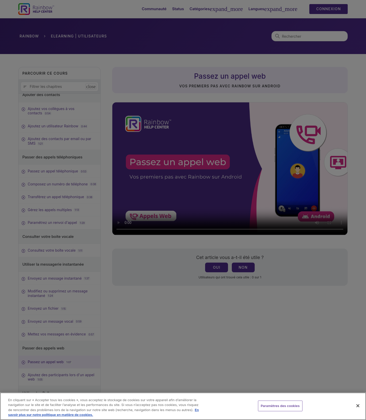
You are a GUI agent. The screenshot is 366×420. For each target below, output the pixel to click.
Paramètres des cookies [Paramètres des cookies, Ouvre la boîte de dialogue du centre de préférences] (280, 406)
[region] (183, 406)
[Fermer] (357, 405)
